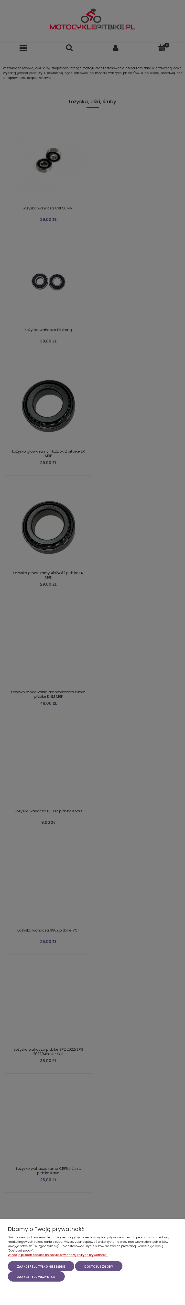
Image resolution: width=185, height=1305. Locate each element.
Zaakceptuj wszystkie (36, 1277)
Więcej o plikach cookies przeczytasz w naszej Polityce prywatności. (58, 1255)
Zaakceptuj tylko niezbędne (41, 1266)
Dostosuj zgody (98, 1266)
